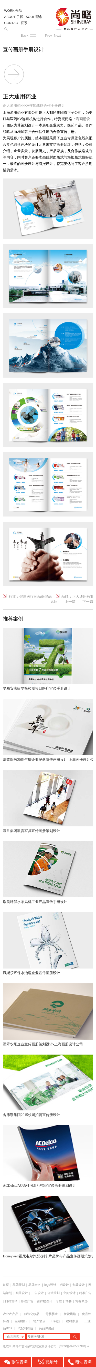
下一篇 (87, 602)
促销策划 (53, 1293)
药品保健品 (46, 1328)
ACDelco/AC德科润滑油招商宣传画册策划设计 (39, 1185)
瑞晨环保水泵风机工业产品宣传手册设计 (35, 902)
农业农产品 (10, 1314)
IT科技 (55, 1321)
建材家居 (72, 1321)
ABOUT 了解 (13, 17)
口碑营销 (11, 1301)
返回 (54, 602)
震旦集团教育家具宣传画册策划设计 (31, 831)
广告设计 (37, 1293)
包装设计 (78, 1285)
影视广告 (27, 1301)
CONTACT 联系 (15, 23)
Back (24, 35)
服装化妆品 (31, 1314)
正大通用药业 (83, 596)
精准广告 (85, 1293)
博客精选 (81, 1301)
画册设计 (22, 1293)
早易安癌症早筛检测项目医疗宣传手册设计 (37, 688)
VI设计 (64, 1285)
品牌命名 (34, 1285)
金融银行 (21, 1321)
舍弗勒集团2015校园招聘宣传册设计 (31, 1115)
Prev (48, 35)
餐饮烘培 (70, 1314)
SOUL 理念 (34, 17)
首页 (6, 1285)
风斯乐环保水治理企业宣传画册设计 (31, 973)
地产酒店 (39, 1321)
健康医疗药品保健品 (35, 596)
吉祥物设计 (44, 1301)
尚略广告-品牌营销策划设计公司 (35, 1346)
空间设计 (69, 1293)
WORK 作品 (13, 11)
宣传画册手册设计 (23, 49)
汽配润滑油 (25, 1328)
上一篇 (70, 602)
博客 (69, 1301)
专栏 (59, 1301)
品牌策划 (19, 1285)
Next (57, 35)
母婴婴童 (52, 1314)
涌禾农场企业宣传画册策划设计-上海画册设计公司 (43, 1044)
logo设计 (50, 1285)
